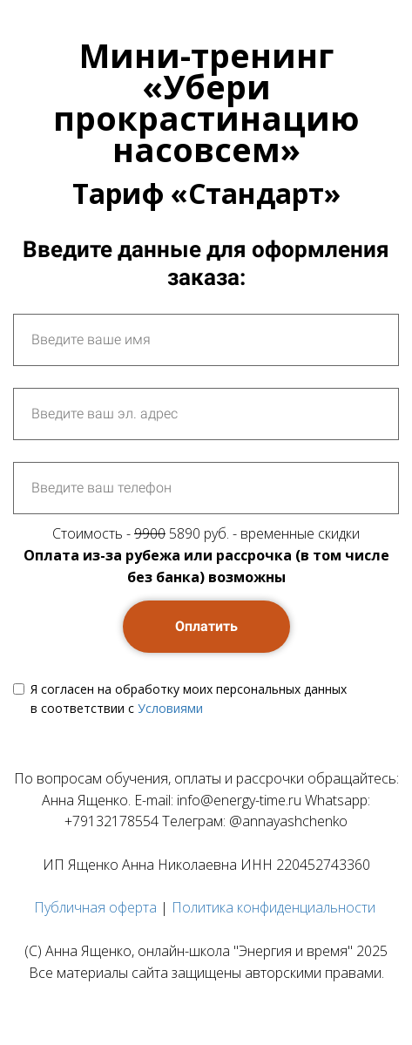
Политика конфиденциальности (273, 907)
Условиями (170, 708)
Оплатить (206, 626)
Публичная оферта (95, 907)
